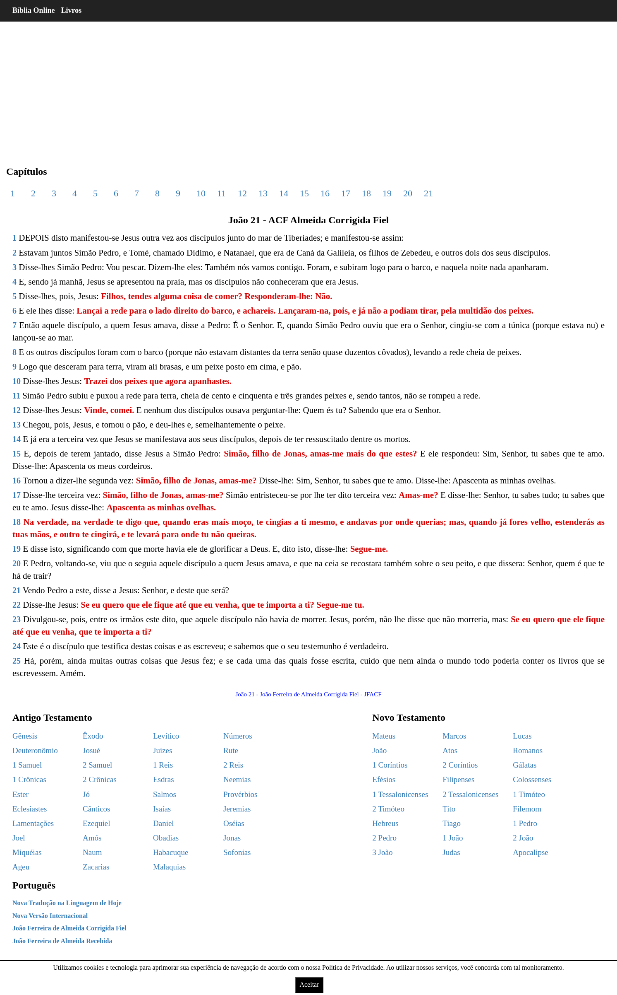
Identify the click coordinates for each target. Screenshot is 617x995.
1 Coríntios (389, 765)
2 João (523, 837)
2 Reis (233, 765)
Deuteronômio (35, 750)
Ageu (20, 866)
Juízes (162, 750)
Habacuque (170, 852)
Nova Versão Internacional (50, 915)
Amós (92, 837)
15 (304, 193)
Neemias (237, 779)
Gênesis (24, 736)
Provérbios (240, 794)
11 (221, 193)
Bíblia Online (33, 10)
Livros (71, 10)
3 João (382, 852)
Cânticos (96, 808)
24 (16, 646)
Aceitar (309, 984)
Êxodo (93, 736)
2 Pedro (384, 837)
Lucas (522, 736)
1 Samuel (27, 765)
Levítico (166, 736)
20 (407, 193)
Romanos (528, 750)
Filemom (527, 808)
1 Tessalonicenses (400, 794)
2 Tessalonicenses (470, 794)
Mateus (383, 736)
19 (387, 193)
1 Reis (163, 765)
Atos (449, 750)
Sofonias (237, 852)
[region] (308, 87)
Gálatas (524, 765)
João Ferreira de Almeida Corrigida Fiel (69, 928)
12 (242, 193)
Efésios (383, 779)
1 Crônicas (29, 779)
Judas (451, 852)
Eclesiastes (29, 808)
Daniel (163, 823)
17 (345, 193)
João (379, 750)
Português (33, 885)
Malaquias (169, 866)
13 (263, 193)
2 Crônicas (100, 779)
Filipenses (458, 779)
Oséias (233, 823)
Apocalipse (530, 852)
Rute (230, 750)
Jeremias (237, 808)
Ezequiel (96, 823)
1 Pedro (525, 823)
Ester (20, 794)
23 (16, 619)
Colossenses (532, 779)
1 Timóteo (529, 794)
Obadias (166, 837)
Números (237, 736)
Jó (86, 794)
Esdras (163, 779)
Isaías (162, 808)
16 (325, 193)
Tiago (451, 823)
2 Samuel (97, 765)
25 (16, 660)
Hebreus (385, 823)
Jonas (232, 837)
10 (201, 193)
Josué (91, 750)
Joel (18, 837)
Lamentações (33, 823)
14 (283, 193)
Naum (92, 852)
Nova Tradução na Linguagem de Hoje (67, 902)
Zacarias (96, 866)
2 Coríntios (460, 765)
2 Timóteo (388, 808)
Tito (448, 808)
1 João (452, 837)
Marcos (454, 736)
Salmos (164, 794)
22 (16, 604)
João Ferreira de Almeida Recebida (62, 940)
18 (366, 193)
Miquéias (27, 852)
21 (428, 193)
